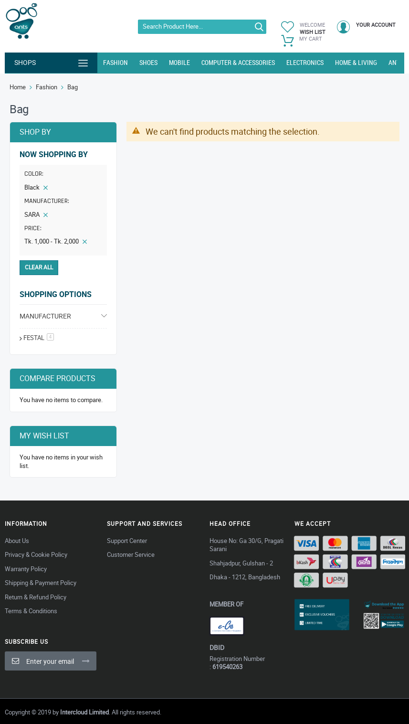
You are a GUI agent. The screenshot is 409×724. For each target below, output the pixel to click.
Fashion (46, 87)
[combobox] (202, 27)
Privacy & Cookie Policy (36, 554)
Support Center (127, 540)
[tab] (63, 202)
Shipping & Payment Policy (40, 582)
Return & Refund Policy (35, 597)
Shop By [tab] (35, 132)
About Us (17, 540)
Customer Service (131, 554)
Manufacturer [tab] (45, 315)
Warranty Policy (26, 568)
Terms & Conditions (31, 611)
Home (18, 87)
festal (38, 337)
